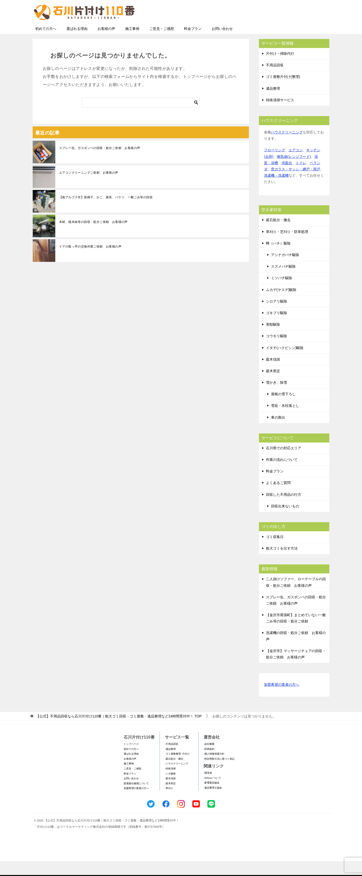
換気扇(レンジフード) (294, 171)
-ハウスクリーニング (176, 778)
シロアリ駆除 (276, 316)
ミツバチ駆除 (281, 293)
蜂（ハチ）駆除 (278, 258)
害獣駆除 (273, 339)
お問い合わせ (222, 43)
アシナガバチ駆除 (285, 270)
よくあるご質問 (278, 498)
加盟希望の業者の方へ (281, 699)
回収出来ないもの (285, 521)
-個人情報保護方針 (214, 768)
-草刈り (169, 803)
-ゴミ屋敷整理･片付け (177, 768)
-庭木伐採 (170, 793)
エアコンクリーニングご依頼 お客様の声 (88, 187)
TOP (119, 731)
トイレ (301, 178)
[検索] (141, 117)
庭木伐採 (273, 374)
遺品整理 (273, 103)
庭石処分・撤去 (278, 235)
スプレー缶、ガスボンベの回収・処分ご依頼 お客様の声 (99, 163)
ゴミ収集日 (275, 552)
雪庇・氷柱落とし (285, 420)
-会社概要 (209, 758)
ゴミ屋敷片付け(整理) (283, 91)
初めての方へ (45, 43)
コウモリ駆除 (276, 351)
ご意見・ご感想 (161, 43)
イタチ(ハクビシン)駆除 (284, 363)
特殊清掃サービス (280, 115)
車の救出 (278, 432)
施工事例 (132, 43)
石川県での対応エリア (283, 463)
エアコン (296, 165)
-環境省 (208, 787)
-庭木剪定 (170, 798)
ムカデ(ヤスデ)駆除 (281, 305)
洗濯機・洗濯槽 (276, 190)
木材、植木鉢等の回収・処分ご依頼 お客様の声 (93, 236)
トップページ (131, 758)
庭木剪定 (273, 386)
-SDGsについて (212, 792)
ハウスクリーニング (287, 147)
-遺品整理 (170, 763)
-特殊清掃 (170, 783)
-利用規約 (209, 763)
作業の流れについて (282, 474)
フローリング (274, 165)
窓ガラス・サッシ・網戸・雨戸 (295, 184)
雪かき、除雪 (276, 397)
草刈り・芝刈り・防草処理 (287, 247)
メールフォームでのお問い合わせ (282, 29)
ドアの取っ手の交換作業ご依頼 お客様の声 (90, 261)
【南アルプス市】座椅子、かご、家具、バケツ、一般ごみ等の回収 (106, 212)
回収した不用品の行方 (283, 509)
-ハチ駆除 (170, 788)
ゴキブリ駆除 (276, 328)
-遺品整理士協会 (213, 802)
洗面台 (287, 178)
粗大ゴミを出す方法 (282, 563)
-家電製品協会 (211, 797)
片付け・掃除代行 (280, 68)
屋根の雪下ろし (283, 409)
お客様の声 (106, 43)
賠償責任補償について (136, 798)
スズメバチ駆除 (283, 281)
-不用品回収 (171, 758)
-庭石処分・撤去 (174, 773)
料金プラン (193, 43)
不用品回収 (275, 80)
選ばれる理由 (76, 43)
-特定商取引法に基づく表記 (219, 773)
